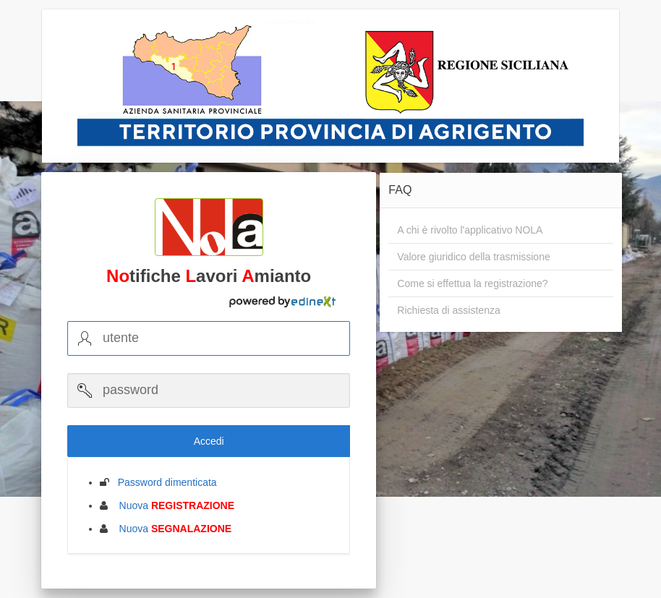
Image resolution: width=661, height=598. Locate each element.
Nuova (172, 505)
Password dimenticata (163, 482)
